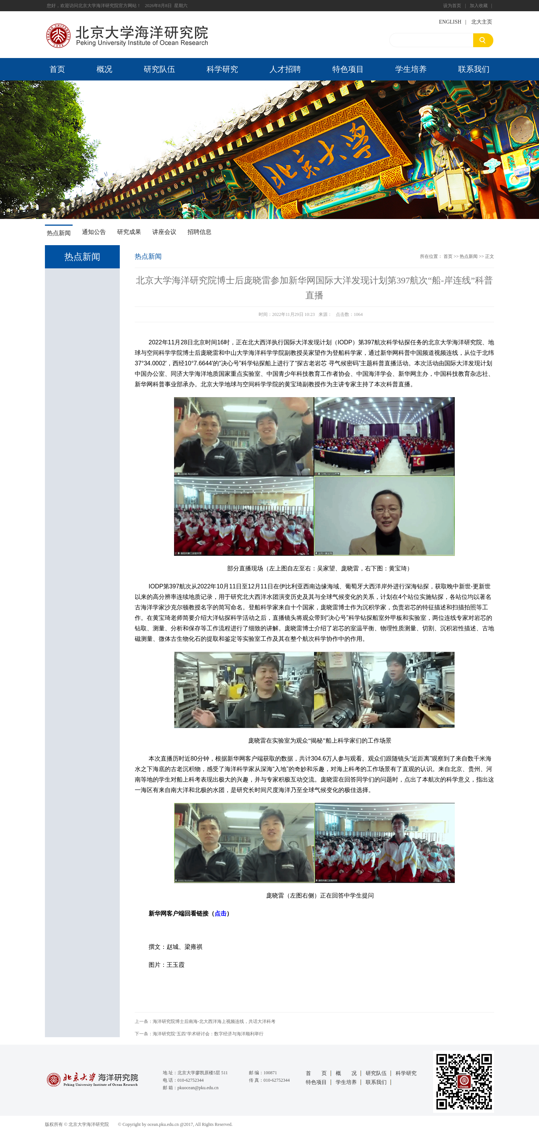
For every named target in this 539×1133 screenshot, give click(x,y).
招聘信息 (199, 232)
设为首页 (452, 5)
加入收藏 (479, 5)
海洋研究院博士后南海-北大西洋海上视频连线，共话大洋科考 (214, 1021)
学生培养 (411, 69)
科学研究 (222, 69)
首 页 (316, 1073)
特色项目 (348, 69)
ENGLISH (450, 22)
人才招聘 (285, 69)
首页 (57, 69)
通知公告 (94, 232)
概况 (104, 69)
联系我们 (474, 69)
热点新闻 (59, 233)
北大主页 (481, 22)
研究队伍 (159, 69)
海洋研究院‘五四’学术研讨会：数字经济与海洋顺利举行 (208, 1033)
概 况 (346, 1073)
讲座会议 (164, 232)
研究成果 (129, 232)
